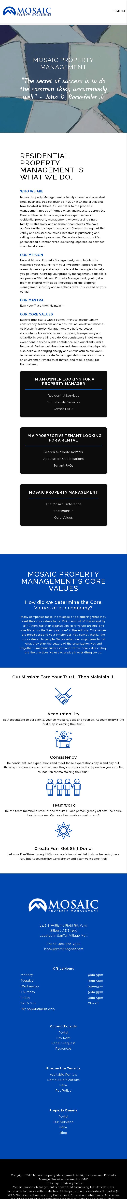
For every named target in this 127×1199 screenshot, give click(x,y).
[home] (27, 11)
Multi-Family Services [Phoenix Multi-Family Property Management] (63, 402)
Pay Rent (63, 1038)
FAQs (63, 1085)
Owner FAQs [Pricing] (63, 409)
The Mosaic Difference (63, 504)
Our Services (63, 1122)
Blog (63, 1132)
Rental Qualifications (63, 1080)
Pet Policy (63, 1090)
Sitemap (53, 1183)
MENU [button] (119, 11)
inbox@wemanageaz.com (63, 949)
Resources (63, 1048)
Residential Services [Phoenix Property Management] (63, 395)
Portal (63, 1032)
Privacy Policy (73, 1183)
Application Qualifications (63, 459)
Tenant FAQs (63, 465)
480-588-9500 (69, 944)
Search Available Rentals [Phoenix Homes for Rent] (63, 452)
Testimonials (63, 511)
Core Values (63, 517)
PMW (84, 1179)
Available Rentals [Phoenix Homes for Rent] (63, 1074)
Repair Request (63, 1043)
